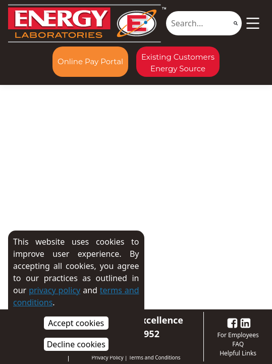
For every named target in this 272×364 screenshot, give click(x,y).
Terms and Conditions (154, 357)
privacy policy (54, 290)
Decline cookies (76, 344)
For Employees (237, 335)
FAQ (238, 344)
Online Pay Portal (90, 61)
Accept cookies (76, 323)
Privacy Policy (107, 357)
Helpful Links (238, 353)
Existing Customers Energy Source (177, 62)
